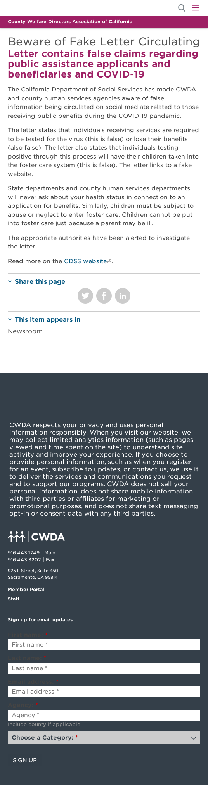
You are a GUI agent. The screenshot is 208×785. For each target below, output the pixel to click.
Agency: (23, 705)
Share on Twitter (85, 296)
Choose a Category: (45, 737)
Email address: (33, 681)
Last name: (27, 658)
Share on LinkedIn (122, 296)
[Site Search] (182, 8)
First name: (28, 634)
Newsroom (25, 331)
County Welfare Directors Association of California (70, 21)
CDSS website (85, 261)
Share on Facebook (104, 296)
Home (34, 8)
